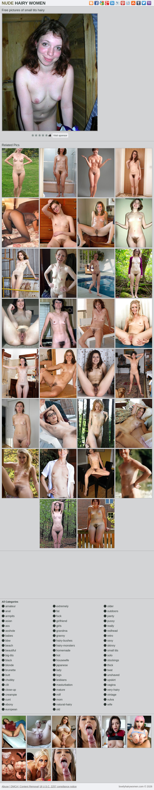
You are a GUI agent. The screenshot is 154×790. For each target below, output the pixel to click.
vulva (109, 699)
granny (59, 635)
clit (5, 684)
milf (57, 694)
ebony (7, 704)
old (56, 709)
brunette (9, 670)
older (108, 606)
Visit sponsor (60, 135)
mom (58, 699)
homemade (62, 650)
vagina (110, 684)
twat (108, 670)
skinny (109, 645)
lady (57, 670)
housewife (61, 660)
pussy (109, 620)
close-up (9, 689)
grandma (60, 630)
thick (108, 665)
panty (109, 616)
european (9, 709)
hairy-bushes (62, 640)
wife (108, 704)
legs (57, 675)
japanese (60, 665)
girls (57, 625)
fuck (57, 616)
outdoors (111, 611)
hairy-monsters (64, 645)
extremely (61, 606)
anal (6, 611)
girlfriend (60, 620)
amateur (9, 606)
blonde (8, 665)
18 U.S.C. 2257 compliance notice (58, 786)
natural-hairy (62, 704)
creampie (9, 694)
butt (6, 675)
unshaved (111, 675)
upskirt (110, 679)
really (109, 625)
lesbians (60, 679)
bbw (6, 640)
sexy (108, 640)
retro (108, 635)
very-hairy (112, 689)
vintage (110, 694)
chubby (8, 679)
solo (108, 655)
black (7, 660)
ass (6, 625)
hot (56, 655)
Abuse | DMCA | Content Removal (20, 786)
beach (7, 645)
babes (7, 635)
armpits (8, 616)
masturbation (63, 684)
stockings (111, 660)
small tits (111, 650)
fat (56, 611)
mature (59, 689)
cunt (6, 699)
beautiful (9, 650)
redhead (111, 630)
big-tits (8, 655)
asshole (8, 630)
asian (7, 620)
